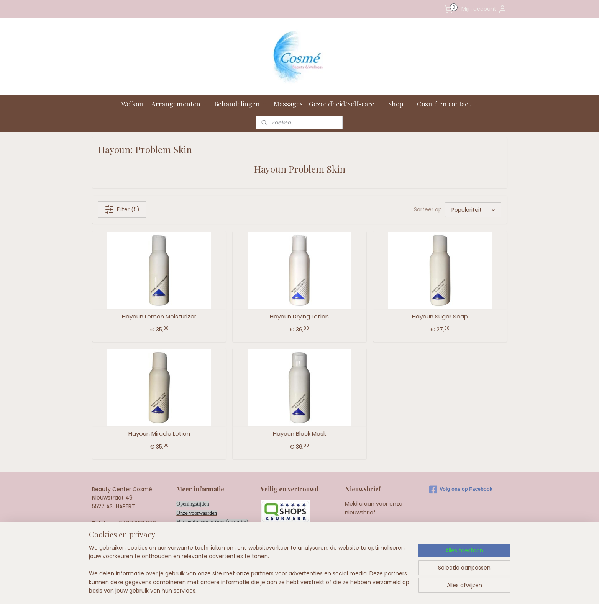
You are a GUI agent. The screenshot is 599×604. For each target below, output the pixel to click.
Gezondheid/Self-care (345, 104)
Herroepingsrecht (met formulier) (212, 522)
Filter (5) (121, 209)
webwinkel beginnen (326, 590)
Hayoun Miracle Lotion (159, 433)
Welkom (133, 104)
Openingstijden (192, 504)
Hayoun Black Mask (299, 433)
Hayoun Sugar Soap (440, 316)
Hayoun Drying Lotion (299, 316)
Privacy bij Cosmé (196, 531)
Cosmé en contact (447, 104)
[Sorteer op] (473, 210)
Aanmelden (366, 530)
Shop (399, 104)
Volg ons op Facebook (460, 489)
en (214, 513)
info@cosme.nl (132, 540)
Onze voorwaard (194, 513)
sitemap (281, 590)
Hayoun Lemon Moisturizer (159, 316)
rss (297, 590)
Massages (288, 104)
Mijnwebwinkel (393, 590)
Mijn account (484, 9)
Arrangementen (179, 104)
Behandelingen (240, 104)
